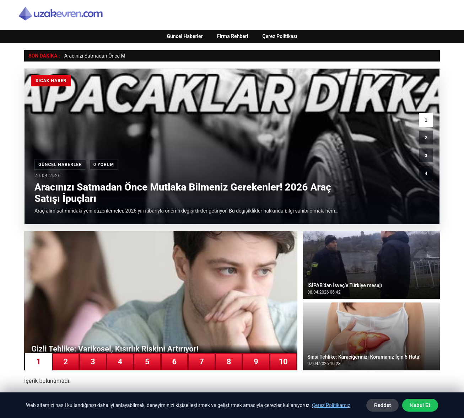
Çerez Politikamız (331, 405)
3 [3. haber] (426, 155)
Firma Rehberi (232, 36)
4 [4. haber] (426, 173)
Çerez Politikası (280, 36)
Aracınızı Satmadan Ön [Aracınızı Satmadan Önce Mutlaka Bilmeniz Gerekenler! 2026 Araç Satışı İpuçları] (89, 56)
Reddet (382, 405)
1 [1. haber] (426, 120)
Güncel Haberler (185, 36)
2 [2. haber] (426, 137)
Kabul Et (420, 405)
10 (283, 361)
